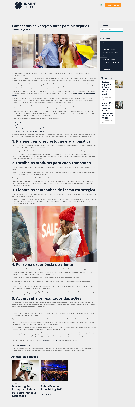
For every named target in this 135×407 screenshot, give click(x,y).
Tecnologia (106, 69)
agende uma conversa (56, 340)
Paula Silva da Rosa (24, 345)
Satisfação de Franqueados (111, 62)
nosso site (45, 340)
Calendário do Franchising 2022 (52, 387)
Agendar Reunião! (113, 5)
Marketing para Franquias (110, 52)
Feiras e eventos (108, 46)
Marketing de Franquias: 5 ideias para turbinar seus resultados (24, 391)
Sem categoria (107, 66)
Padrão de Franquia (109, 59)
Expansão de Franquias (110, 43)
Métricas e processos (109, 56)
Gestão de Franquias (109, 49)
